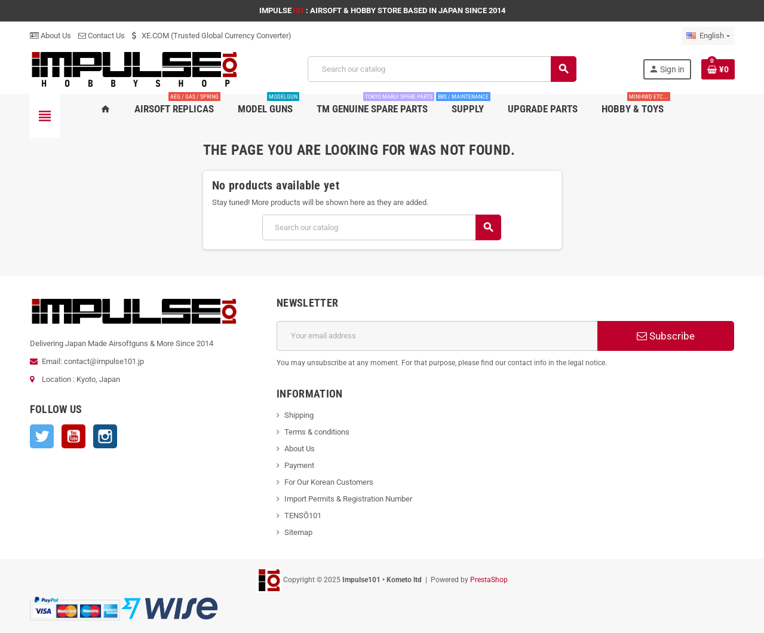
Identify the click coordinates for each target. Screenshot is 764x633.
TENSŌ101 (302, 515)
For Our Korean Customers (328, 482)
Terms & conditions (316, 431)
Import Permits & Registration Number (348, 498)
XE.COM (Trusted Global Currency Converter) (212, 35)
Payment (299, 465)
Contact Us (101, 35)
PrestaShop (489, 580)
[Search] (441, 69)
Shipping (299, 415)
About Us (50, 35)
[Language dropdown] (708, 36)
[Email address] (437, 336)
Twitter (42, 436)
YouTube (73, 436)
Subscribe (666, 336)
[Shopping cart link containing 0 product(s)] (718, 69)
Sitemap (298, 532)
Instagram (105, 436)
